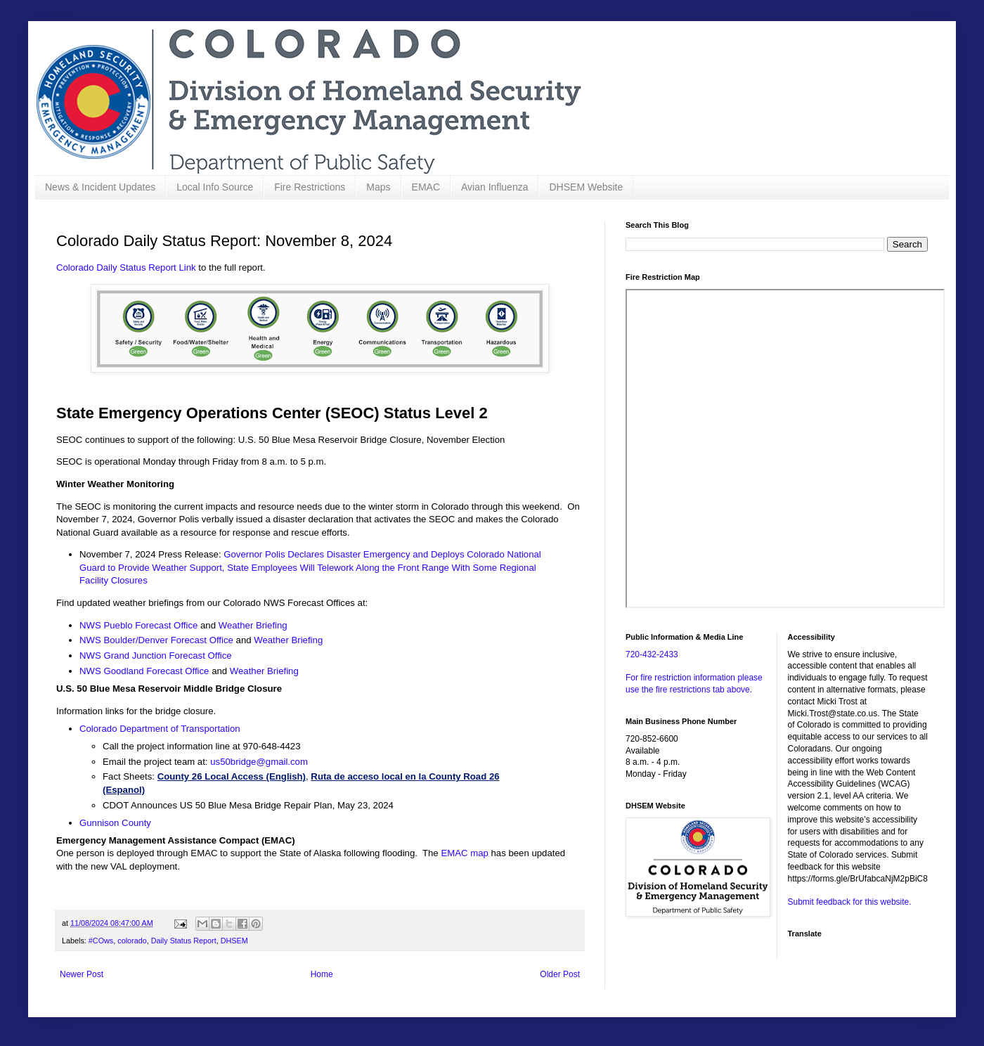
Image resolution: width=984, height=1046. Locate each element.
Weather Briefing (253, 625)
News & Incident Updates (100, 187)
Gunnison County (115, 823)
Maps (378, 187)
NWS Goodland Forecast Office (144, 671)
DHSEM (234, 940)
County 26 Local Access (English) (231, 776)
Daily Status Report (183, 940)
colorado (131, 940)
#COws (101, 940)
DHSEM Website (586, 187)
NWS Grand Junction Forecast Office (155, 655)
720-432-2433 (652, 654)
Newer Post (81, 974)
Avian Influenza (494, 187)
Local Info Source (214, 187)
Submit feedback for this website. (850, 902)
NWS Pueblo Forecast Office (138, 625)
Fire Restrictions (309, 187)
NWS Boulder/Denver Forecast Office (157, 640)
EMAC (426, 187)
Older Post (560, 974)
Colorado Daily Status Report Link (126, 267)
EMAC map (464, 853)
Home (322, 974)
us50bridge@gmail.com (259, 761)
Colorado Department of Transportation (159, 728)
